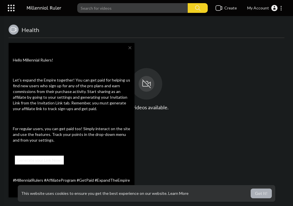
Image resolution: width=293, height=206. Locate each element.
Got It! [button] (261, 193)
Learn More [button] (178, 193)
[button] (265, 8)
